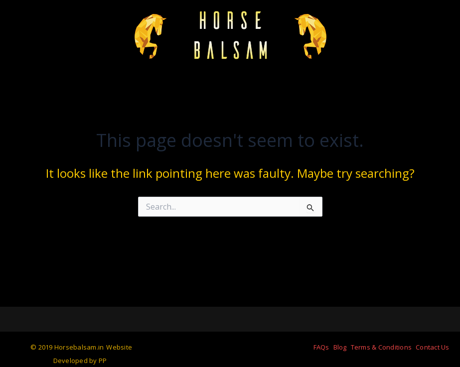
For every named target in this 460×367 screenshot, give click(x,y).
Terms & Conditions (381, 347)
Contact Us (433, 347)
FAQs (321, 347)
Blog (340, 347)
